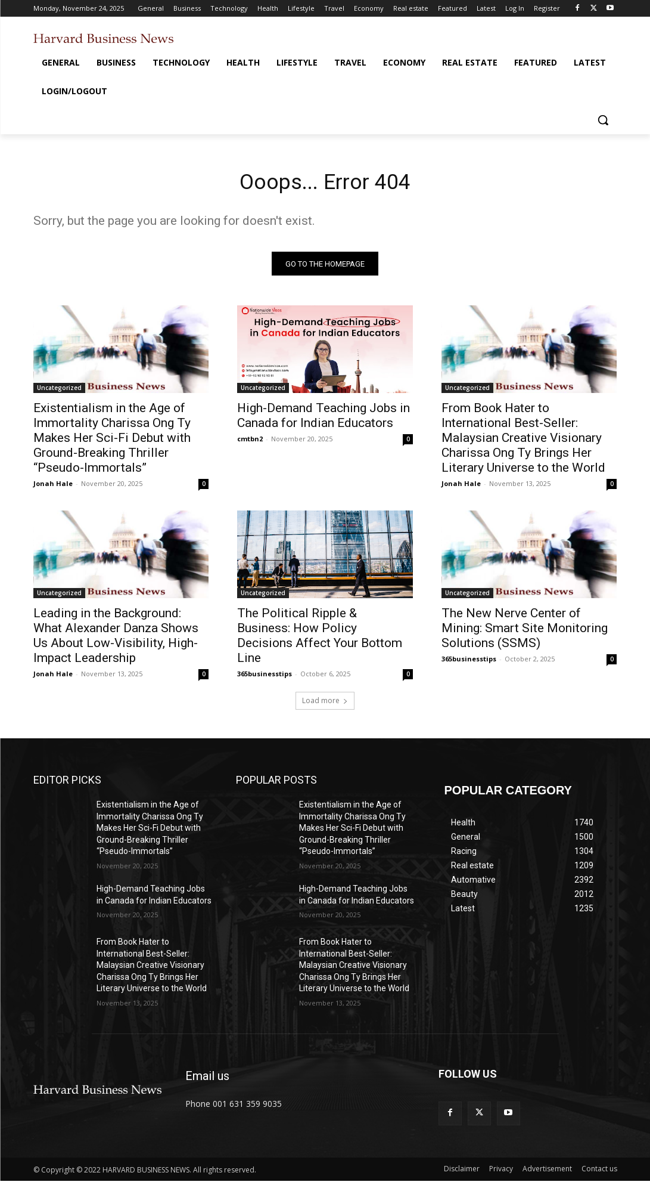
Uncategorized (59, 392)
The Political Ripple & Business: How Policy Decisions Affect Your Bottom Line (319, 640)
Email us (207, 1080)
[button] (603, 120)
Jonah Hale (53, 487)
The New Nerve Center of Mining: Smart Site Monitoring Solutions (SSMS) (524, 633)
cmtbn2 (250, 442)
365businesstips (264, 678)
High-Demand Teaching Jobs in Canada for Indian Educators (323, 419)
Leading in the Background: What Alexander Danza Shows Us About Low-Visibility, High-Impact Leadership (115, 640)
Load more (325, 705)
